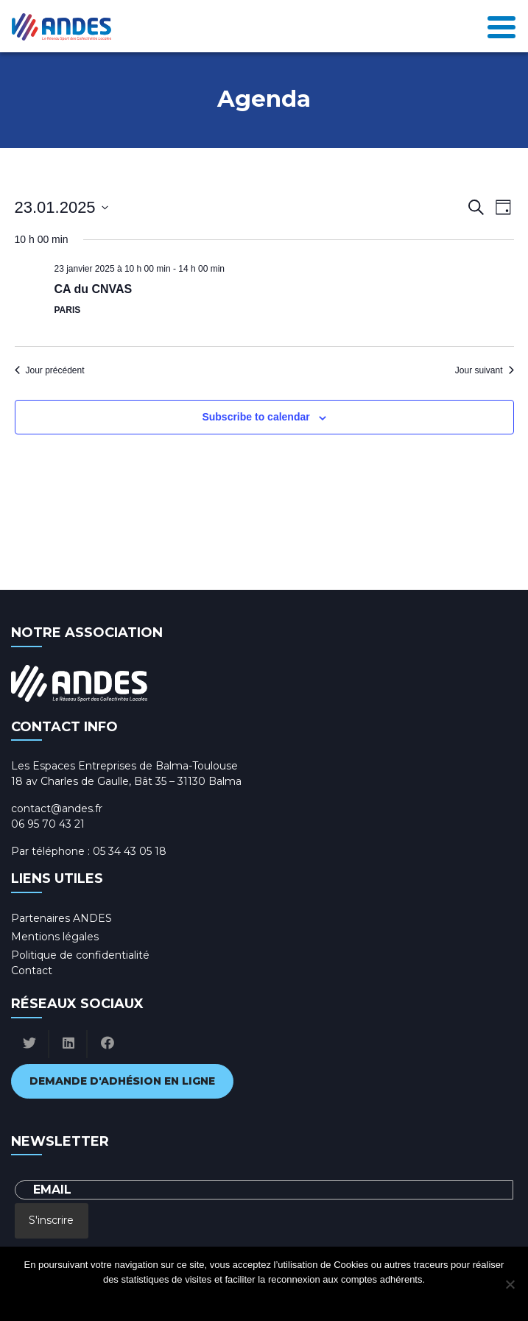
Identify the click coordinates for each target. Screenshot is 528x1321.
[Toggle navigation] (501, 26)
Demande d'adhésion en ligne (122, 1081)
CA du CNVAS (93, 289)
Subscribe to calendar (255, 417)
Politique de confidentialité (80, 955)
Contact (31, 970)
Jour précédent (50, 370)
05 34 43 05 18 (129, 851)
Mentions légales (55, 936)
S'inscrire (51, 1220)
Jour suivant (484, 370)
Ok (205, 1298)
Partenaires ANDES (61, 918)
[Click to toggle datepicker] (61, 207)
